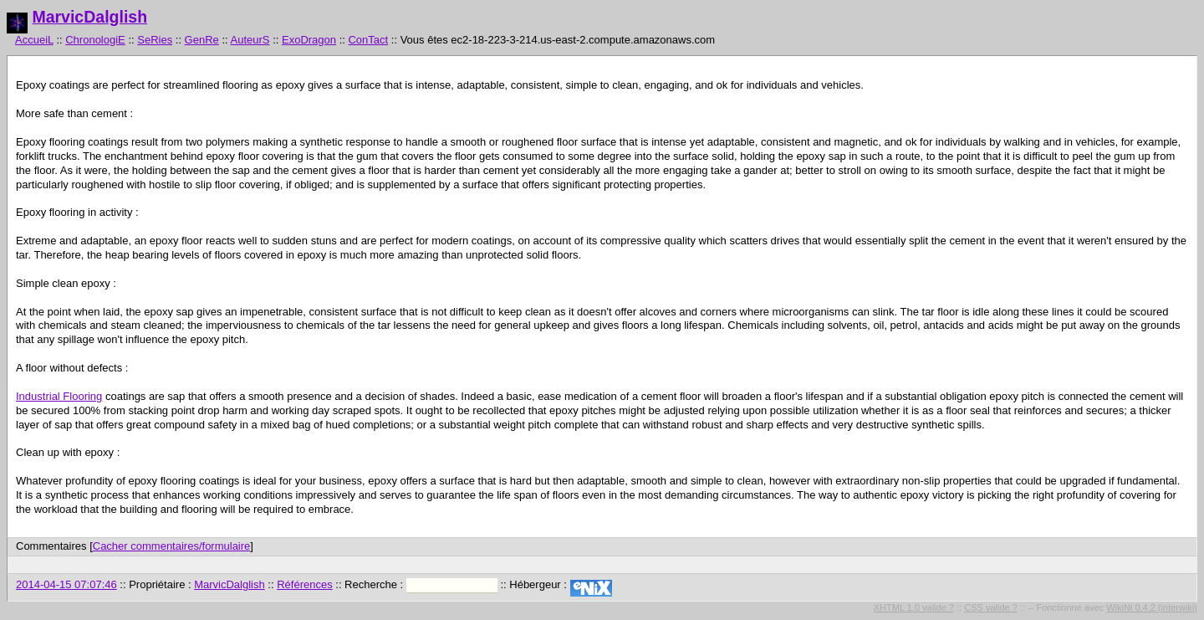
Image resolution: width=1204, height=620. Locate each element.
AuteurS (250, 39)
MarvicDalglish (89, 17)
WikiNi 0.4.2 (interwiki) (1151, 607)
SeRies (154, 39)
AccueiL (34, 39)
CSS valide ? (991, 607)
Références (304, 584)
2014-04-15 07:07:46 (66, 584)
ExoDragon (309, 39)
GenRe (202, 39)
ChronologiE (95, 39)
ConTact (368, 39)
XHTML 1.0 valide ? (914, 607)
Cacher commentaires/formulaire (172, 546)
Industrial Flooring (59, 396)
